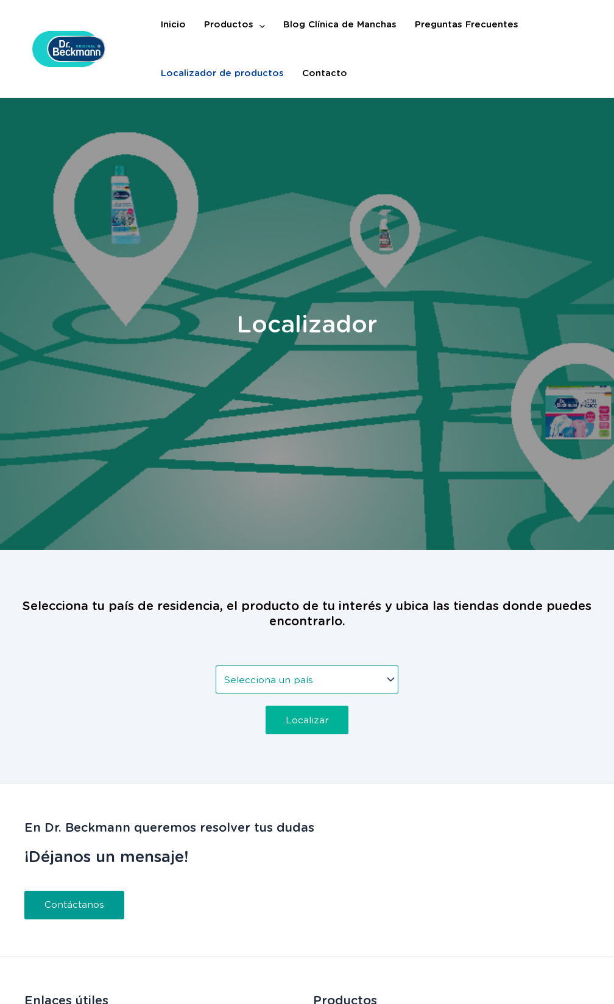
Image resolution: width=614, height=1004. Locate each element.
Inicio (173, 24)
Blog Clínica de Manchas (340, 24)
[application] (259, 24)
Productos (234, 24)
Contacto (324, 73)
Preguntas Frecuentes (466, 24)
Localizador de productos (222, 73)
